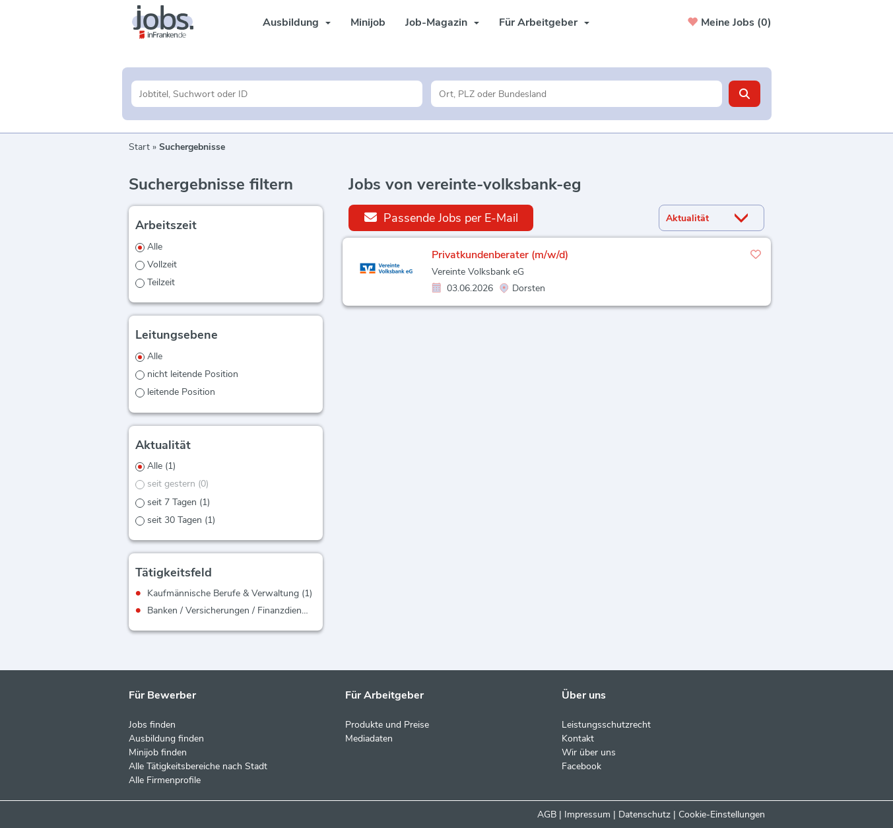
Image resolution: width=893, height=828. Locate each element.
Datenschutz (644, 814)
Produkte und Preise (387, 724)
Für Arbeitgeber (544, 22)
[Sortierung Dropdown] (744, 218)
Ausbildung (297, 22)
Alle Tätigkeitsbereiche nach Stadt (198, 766)
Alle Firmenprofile (165, 780)
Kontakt (578, 738)
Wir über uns (589, 752)
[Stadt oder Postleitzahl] (576, 94)
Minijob (367, 22)
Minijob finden (158, 752)
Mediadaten (369, 738)
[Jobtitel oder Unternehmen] (276, 94)
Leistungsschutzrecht (606, 724)
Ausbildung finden (166, 738)
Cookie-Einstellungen (721, 814)
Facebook (581, 766)
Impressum (587, 814)
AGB (546, 814)
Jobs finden (152, 724)
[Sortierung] (695, 218)
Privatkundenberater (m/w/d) (500, 255)
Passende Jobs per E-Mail (441, 217)
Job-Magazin (442, 22)
